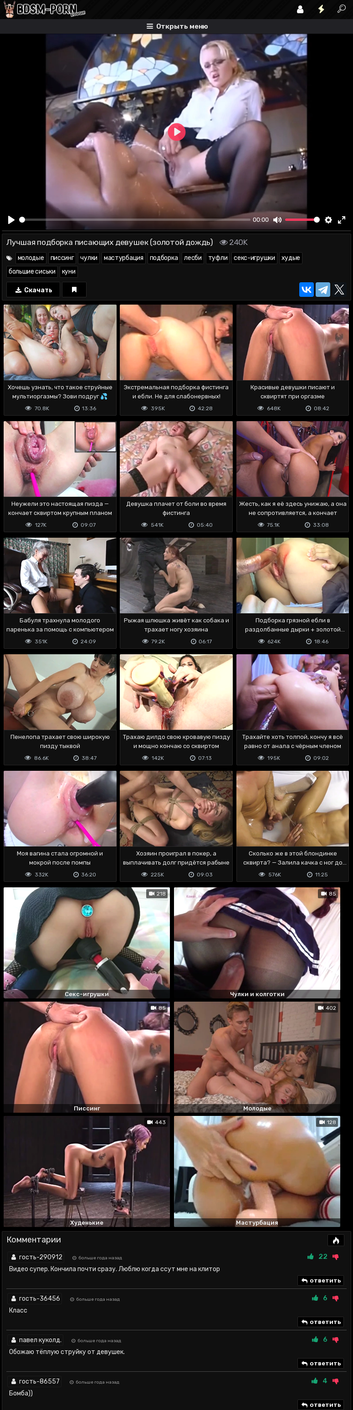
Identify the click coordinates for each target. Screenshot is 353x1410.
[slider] (134, 219)
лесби (193, 258)
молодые (31, 258)
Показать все (176, 1237)
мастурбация (123, 258)
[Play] (11, 220)
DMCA (16, 1367)
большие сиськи (32, 271)
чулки (88, 258)
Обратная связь (96, 1367)
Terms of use (48, 1367)
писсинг (62, 258)
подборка (164, 258)
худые (291, 258)
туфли (218, 258)
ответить (320, 1096)
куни (69, 271)
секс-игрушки (254, 258)
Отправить (37, 1328)
